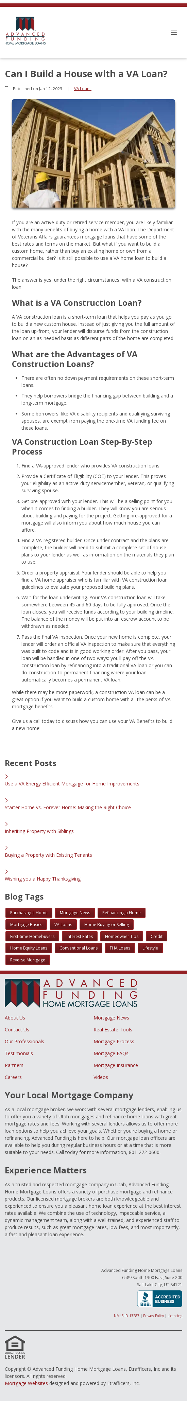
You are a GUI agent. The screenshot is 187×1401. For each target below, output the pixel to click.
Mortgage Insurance (116, 1065)
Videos (101, 1077)
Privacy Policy (153, 1315)
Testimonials (19, 1053)
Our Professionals (24, 1041)
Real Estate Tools (113, 1029)
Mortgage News (111, 1017)
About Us (15, 1017)
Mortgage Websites (26, 1383)
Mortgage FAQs (111, 1053)
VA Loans (82, 88)
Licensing (175, 1315)
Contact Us (17, 1029)
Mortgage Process (114, 1041)
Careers (13, 1077)
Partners (14, 1065)
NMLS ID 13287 (126, 1315)
